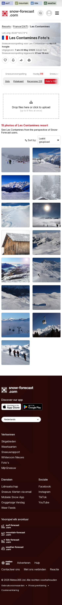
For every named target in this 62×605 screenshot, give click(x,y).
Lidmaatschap (9, 486)
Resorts (6, 26)
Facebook (45, 486)
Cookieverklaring (10, 590)
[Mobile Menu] (57, 13)
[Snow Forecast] (18, 13)
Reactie (54, 569)
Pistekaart (18, 81)
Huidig (38, 73)
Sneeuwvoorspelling (15, 73)
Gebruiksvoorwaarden (12, 585)
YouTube (44, 502)
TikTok (43, 497)
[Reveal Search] (40, 13)
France (20, 26)
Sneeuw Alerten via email (16, 491)
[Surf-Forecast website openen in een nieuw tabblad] (7, 3)
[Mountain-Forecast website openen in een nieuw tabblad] (22, 3)
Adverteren (23, 562)
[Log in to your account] (49, 13)
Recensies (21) (34, 81)
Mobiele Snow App (12, 497)
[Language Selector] (21, 419)
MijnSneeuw (8, 468)
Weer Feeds (8, 507)
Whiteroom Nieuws (12, 457)
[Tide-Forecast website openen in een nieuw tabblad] (36, 3)
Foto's (5, 462)
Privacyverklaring (37, 585)
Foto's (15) (51, 81)
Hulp (37, 562)
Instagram (44, 491)
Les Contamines (40, 26)
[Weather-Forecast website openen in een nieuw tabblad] (50, 3)
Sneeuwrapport (10, 452)
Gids (7, 81)
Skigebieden (8, 441)
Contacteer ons (10, 569)
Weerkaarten (9, 446)
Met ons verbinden (35, 569)
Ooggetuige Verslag (13, 502)
